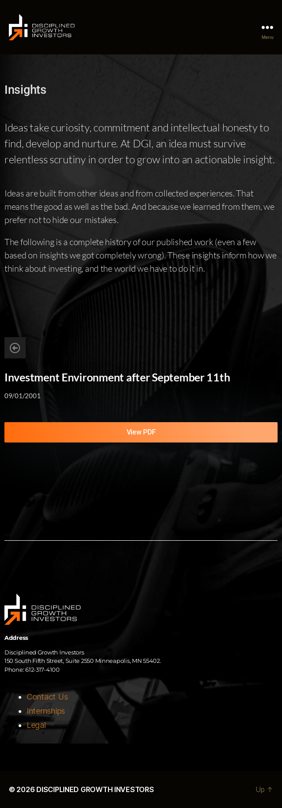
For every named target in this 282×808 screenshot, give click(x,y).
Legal (36, 725)
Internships (46, 711)
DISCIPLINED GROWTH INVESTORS (95, 789)
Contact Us (47, 696)
